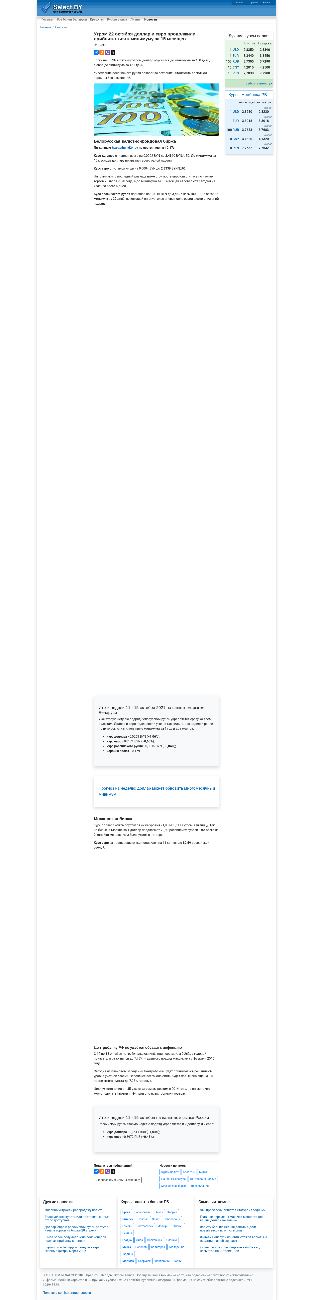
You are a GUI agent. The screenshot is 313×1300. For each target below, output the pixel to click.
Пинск (159, 1212)
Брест (126, 1212)
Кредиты (97, 19)
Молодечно (176, 1247)
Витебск (127, 1219)
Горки (177, 1261)
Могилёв (128, 1261)
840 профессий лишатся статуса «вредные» (232, 1210)
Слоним (171, 1240)
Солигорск (158, 1247)
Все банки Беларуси (72, 19)
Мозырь (162, 1226)
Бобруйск (144, 1261)
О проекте (253, 2)
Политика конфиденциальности (67, 1293)
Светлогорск (145, 1226)
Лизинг (135, 19)
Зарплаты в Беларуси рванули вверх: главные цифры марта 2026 (72, 1249)
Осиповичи (162, 1261)
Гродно (127, 1240)
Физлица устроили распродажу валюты (74, 1210)
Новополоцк (172, 1219)
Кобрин (172, 1212)
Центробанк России (203, 1178)
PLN (236, 73)
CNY (236, 67)
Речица (127, 1233)
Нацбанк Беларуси (173, 1178)
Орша (155, 1219)
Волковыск (154, 1240)
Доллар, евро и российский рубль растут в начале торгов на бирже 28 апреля (76, 1228)
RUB (236, 61)
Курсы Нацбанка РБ (248, 94)
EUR (236, 56)
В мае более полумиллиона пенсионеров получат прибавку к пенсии (75, 1239)
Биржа (203, 1172)
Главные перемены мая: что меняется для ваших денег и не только (231, 1218)
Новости (150, 19)
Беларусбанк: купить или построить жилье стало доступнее (77, 1218)
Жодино (127, 1254)
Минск (126, 1247)
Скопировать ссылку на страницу (118, 1179)
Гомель (127, 1226)
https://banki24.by (125, 148)
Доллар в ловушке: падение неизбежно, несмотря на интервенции (230, 1249)
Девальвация (200, 1185)
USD (236, 50)
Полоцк (143, 1219)
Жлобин (178, 1226)
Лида (139, 1240)
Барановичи (143, 1212)
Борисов (141, 1247)
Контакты (268, 2)
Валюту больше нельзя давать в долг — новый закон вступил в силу (230, 1228)
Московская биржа (173, 1185)
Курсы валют (117, 19)
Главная (239, 2)
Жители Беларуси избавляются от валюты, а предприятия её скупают (233, 1239)
